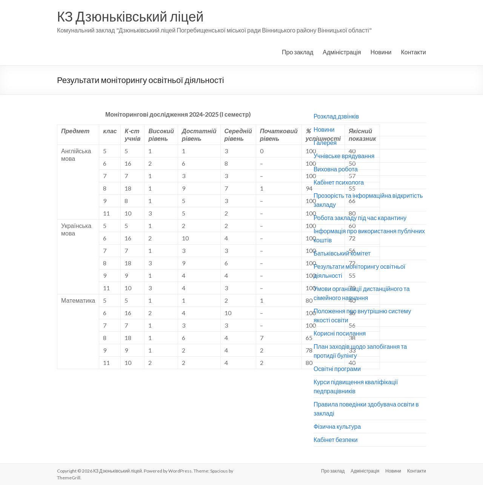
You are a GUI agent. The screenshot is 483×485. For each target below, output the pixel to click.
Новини (381, 51)
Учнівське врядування (344, 155)
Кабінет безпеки (336, 439)
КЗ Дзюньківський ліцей (130, 16)
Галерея (325, 142)
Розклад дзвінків (336, 116)
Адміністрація (342, 51)
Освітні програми (337, 368)
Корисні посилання (340, 333)
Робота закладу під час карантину (360, 217)
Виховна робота (336, 168)
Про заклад (297, 51)
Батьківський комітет (342, 253)
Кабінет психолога (339, 182)
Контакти (413, 51)
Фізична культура (337, 426)
